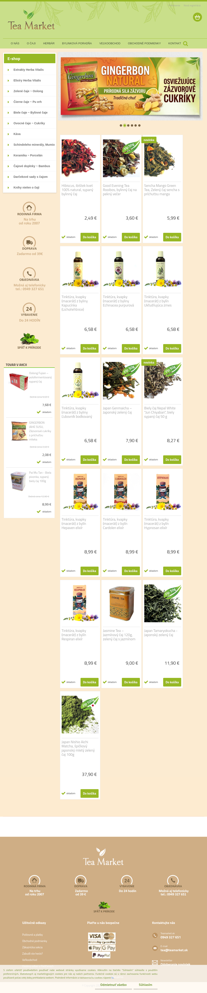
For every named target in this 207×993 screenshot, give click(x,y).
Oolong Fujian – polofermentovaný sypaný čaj (40, 377)
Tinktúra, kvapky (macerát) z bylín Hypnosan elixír (156, 523)
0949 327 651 (170, 937)
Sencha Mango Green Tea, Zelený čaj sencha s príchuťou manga (162, 189)
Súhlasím (145, 984)
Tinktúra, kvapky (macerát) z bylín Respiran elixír (74, 635)
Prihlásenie (174, 5)
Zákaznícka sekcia (32, 947)
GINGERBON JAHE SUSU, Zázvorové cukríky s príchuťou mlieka (40, 431)
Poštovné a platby (32, 935)
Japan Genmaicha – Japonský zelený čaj (117, 410)
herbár (49, 43)
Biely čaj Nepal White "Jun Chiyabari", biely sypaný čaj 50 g (160, 412)
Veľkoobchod (29, 960)
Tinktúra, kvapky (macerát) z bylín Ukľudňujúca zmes (158, 301)
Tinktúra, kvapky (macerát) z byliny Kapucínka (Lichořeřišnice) (75, 303)
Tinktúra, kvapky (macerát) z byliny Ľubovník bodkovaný (77, 412)
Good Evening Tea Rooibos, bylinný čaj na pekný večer (120, 189)
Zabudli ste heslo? (32, 953)
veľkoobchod (109, 43)
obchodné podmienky (144, 43)
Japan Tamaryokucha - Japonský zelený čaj (161, 633)
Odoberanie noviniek (175, 964)
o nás (15, 43)
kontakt (174, 43)
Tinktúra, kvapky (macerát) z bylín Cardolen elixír (115, 523)
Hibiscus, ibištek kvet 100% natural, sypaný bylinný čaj (77, 189)
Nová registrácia (192, 5)
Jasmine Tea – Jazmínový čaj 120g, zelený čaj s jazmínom (119, 635)
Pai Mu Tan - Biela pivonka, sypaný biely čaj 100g (40, 476)
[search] (185, 43)
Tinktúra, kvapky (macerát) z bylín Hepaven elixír (74, 523)
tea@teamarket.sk (173, 950)
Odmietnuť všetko (113, 984)
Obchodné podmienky (34, 941)
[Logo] (32, 19)
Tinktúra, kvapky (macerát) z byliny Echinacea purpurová (118, 301)
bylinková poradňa (77, 43)
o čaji (31, 43)
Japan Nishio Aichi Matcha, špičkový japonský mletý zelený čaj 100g (78, 748)
